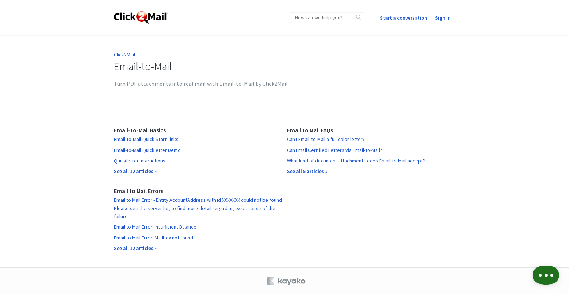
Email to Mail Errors (138, 190)
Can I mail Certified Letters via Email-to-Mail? (334, 150)
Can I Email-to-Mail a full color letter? (326, 139)
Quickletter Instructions (139, 160)
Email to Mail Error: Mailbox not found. (154, 237)
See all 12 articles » (135, 171)
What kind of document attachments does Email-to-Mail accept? (356, 160)
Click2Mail (124, 54)
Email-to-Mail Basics (140, 130)
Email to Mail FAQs (310, 130)
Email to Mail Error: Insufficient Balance (155, 226)
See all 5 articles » (307, 171)
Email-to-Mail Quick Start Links (146, 139)
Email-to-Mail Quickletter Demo (147, 150)
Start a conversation (403, 18)
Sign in (443, 18)
